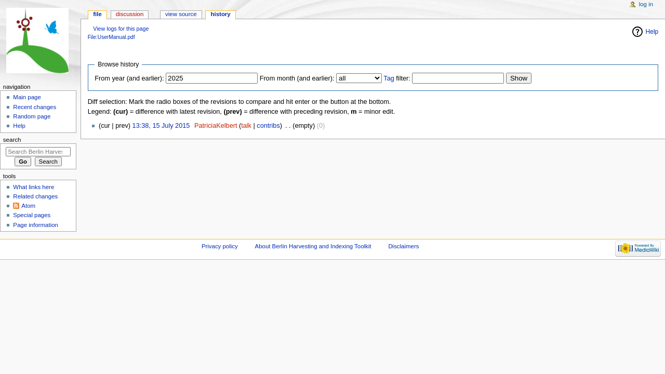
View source (180, 14)
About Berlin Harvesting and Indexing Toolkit (313, 246)
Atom (28, 206)
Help (19, 126)
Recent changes (34, 107)
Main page (27, 97)
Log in (646, 4)
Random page (31, 116)
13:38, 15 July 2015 (161, 125)
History (221, 14)
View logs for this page (121, 28)
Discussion (129, 14)
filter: (396, 78)
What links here (33, 187)
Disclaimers (403, 246)
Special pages (31, 215)
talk (246, 125)
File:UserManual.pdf (111, 37)
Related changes (35, 196)
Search (12, 140)
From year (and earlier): (129, 78)
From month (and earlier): (297, 78)
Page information (35, 225)
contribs (268, 125)
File (97, 14)
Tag (388, 78)
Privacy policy (220, 246)
